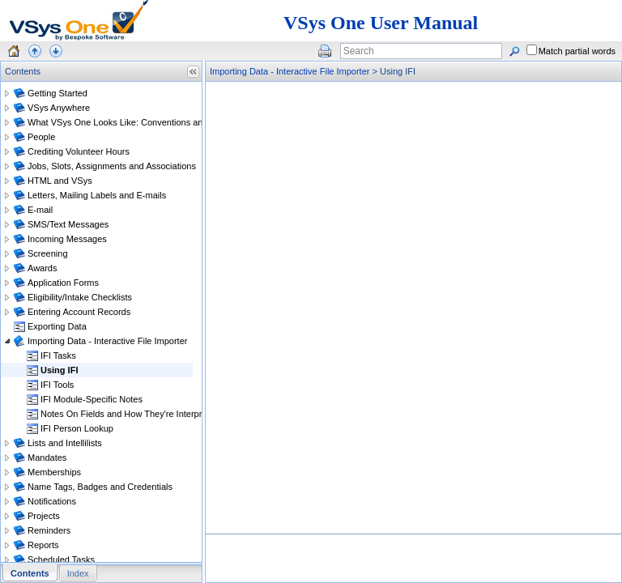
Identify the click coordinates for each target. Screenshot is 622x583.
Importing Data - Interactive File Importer (289, 71)
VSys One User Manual (380, 22)
